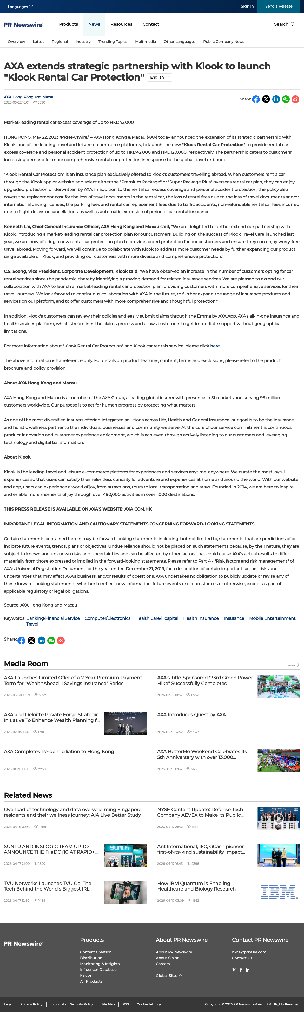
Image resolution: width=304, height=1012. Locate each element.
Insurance (234, 618)
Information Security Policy (71, 1004)
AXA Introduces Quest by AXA (191, 715)
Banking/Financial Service (53, 618)
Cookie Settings (149, 1004)
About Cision (167, 958)
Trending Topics (112, 41)
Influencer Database (98, 969)
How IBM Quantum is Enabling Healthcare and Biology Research (196, 886)
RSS (126, 1004)
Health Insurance (201, 618)
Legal (8, 1004)
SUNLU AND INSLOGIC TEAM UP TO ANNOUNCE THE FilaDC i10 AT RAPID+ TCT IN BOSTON (49, 849)
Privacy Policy (31, 1004)
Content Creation (95, 952)
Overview (16, 41)
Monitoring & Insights (100, 964)
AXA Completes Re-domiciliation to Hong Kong (59, 752)
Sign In (247, 6)
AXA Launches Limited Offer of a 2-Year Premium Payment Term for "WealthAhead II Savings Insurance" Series (73, 680)
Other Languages (179, 41)
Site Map (108, 1004)
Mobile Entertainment (272, 618)
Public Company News (223, 41)
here (215, 346)
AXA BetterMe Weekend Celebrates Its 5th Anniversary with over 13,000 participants (202, 754)
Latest (38, 41)
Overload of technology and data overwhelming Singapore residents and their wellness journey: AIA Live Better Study (72, 812)
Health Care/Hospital (156, 618)
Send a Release (278, 6)
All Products (91, 981)
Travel (32, 624)
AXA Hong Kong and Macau (29, 97)
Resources (121, 24)
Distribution (91, 958)
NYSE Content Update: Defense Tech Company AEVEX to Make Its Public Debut (200, 812)
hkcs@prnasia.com (249, 952)
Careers (163, 964)
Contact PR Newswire (260, 940)
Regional (60, 41)
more (293, 665)
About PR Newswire (182, 940)
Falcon (86, 975)
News (94, 24)
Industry (83, 41)
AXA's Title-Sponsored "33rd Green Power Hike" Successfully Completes (205, 680)
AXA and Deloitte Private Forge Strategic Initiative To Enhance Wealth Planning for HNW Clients (52, 717)
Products (68, 24)
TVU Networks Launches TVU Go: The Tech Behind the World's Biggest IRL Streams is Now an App (47, 886)
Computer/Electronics (107, 618)
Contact (151, 24)
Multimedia (145, 41)
